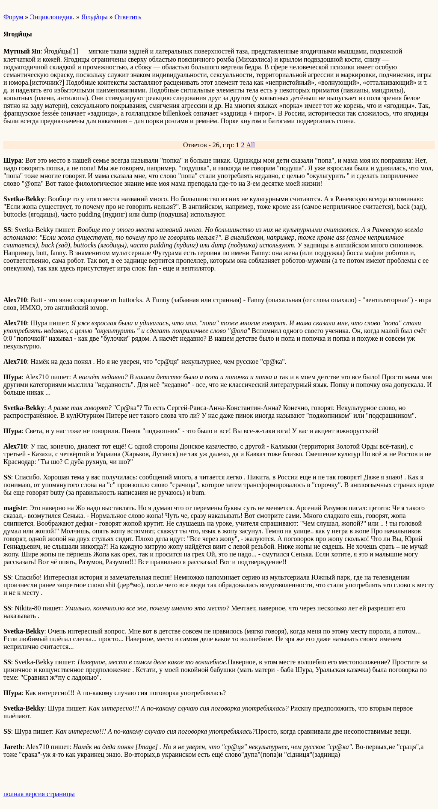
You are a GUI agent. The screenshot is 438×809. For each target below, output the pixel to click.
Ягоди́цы (94, 17)
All (250, 145)
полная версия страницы (39, 793)
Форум (13, 17)
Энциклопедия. (52, 17)
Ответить (128, 17)
